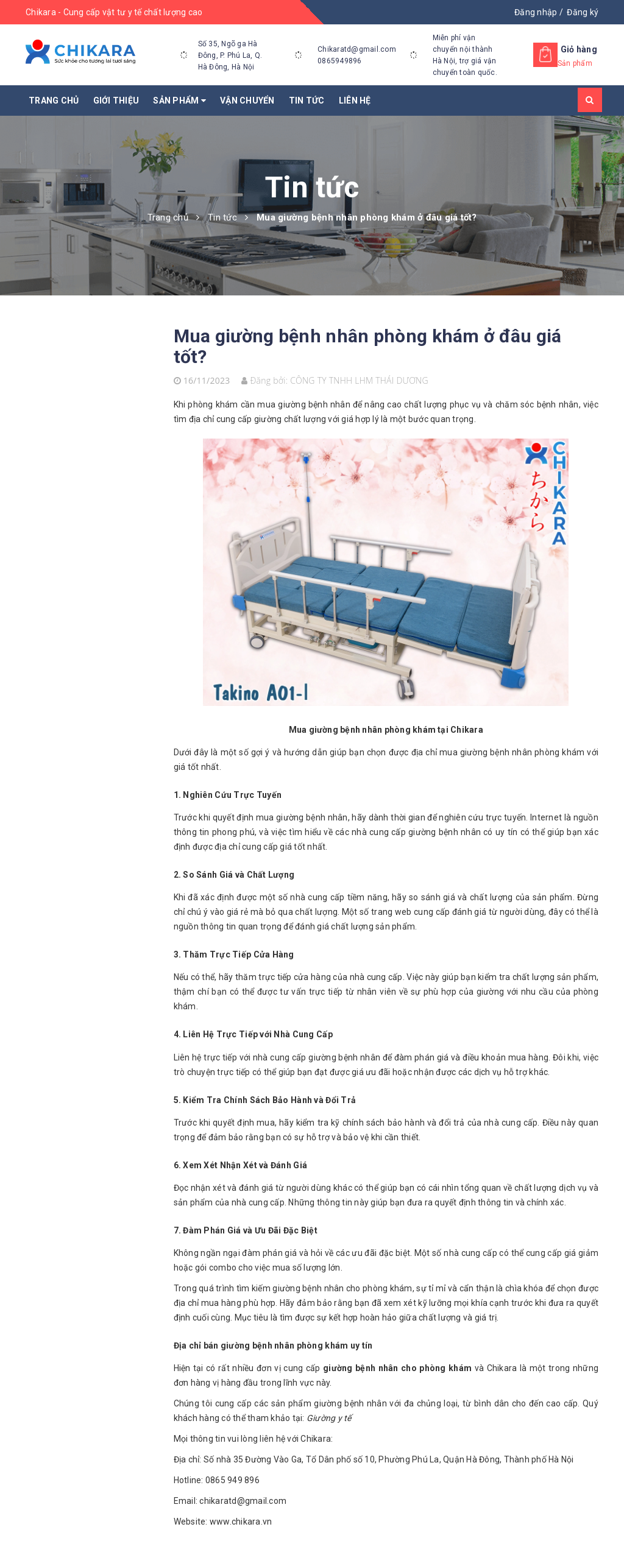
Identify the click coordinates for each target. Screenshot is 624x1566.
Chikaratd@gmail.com (356, 49)
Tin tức (307, 100)
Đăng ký (582, 12)
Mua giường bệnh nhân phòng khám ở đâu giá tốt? (368, 346)
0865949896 (339, 61)
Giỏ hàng (579, 49)
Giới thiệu (116, 100)
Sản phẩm (179, 100)
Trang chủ (54, 100)
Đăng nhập (535, 12)
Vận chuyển (247, 100)
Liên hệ (355, 100)
